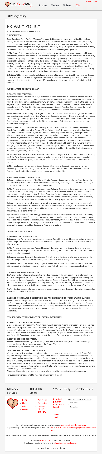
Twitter (57, 402)
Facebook (57, 399)
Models (55, 5)
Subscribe (73, 407)
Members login (91, 2)
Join (77, 5)
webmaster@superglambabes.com (73, 425)
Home (24, 400)
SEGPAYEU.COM (44, 440)
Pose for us (42, 400)
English (56, 417)
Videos (67, 5)
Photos (43, 5)
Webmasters (42, 403)
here (51, 428)
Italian (55, 415)
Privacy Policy (58, 404)
